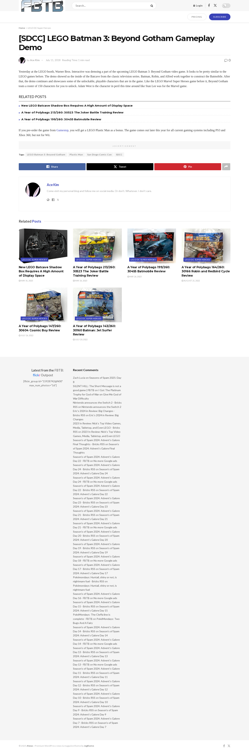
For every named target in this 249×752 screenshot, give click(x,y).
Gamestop (62, 130)
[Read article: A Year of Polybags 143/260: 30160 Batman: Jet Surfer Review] (97, 305)
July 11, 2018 (53, 60)
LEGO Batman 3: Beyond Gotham (46, 154)
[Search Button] (152, 5)
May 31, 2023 (26, 280)
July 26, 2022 (26, 335)
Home (22, 28)
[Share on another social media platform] (226, 166)
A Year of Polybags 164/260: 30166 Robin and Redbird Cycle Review (206, 271)
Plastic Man (76, 154)
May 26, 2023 (80, 280)
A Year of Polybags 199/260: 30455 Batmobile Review (61, 119)
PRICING (197, 16)
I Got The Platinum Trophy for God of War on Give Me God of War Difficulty (97, 394)
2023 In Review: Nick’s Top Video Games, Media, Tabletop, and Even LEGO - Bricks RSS (97, 427)
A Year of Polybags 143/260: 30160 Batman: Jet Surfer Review (94, 330)
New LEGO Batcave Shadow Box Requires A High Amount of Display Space (77, 105)
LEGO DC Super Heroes (39, 28)
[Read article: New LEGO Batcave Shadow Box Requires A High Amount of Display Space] (43, 246)
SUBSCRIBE (219, 16)
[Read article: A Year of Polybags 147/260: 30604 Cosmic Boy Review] (43, 305)
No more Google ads (105, 460)
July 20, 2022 (80, 339)
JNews (30, 745)
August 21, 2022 (191, 280)
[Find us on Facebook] (209, 6)
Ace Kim (35, 60)
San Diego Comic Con (99, 154)
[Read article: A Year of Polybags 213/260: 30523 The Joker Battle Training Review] (97, 246)
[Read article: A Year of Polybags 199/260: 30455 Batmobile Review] (151, 246)
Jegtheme (89, 745)
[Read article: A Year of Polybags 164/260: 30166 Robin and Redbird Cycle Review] (206, 246)
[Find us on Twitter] (215, 5)
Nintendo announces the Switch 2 (101, 406)
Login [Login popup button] (198, 5)
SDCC (119, 154)
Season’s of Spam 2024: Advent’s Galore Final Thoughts (96, 448)
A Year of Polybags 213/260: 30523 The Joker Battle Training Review (72, 112)
